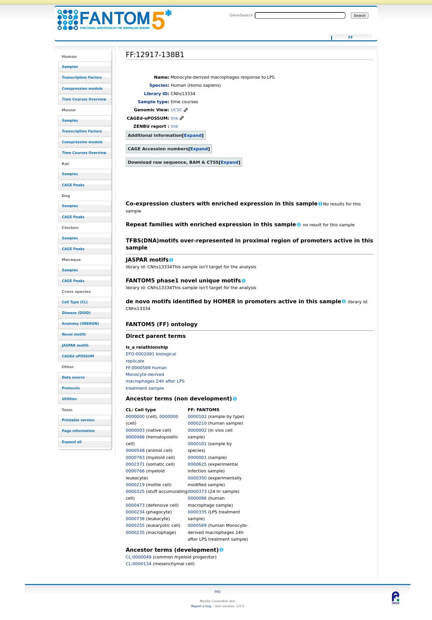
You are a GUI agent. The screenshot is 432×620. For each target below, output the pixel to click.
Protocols (71, 388)
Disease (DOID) (76, 313)
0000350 (197, 477)
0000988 (135, 436)
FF (350, 37)
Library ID (156, 93)
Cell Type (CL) (75, 302)
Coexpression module (82, 88)
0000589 (197, 525)
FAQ (218, 591)
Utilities (69, 399)
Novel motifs (74, 334)
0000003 (135, 430)
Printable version (78, 420)
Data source (73, 377)
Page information (78, 431)
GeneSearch (241, 15)
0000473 (135, 505)
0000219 (135, 484)
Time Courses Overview (84, 99)
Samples (70, 67)
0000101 (197, 443)
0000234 (135, 511)
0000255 (135, 525)
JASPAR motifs (75, 345)
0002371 (135, 464)
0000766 (135, 470)
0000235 (135, 532)
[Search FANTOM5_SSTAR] (300, 15)
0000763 (135, 457)
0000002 (197, 430)
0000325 (135, 491)
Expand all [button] (72, 442)
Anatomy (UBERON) (80, 323)
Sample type (153, 101)
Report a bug (201, 606)
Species (158, 85)
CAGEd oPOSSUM (78, 356)
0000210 (197, 423)
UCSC (176, 109)
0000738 (135, 518)
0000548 (135, 450)
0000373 (197, 491)
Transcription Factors (82, 77)
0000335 (197, 511)
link (174, 118)
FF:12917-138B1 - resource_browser (110, 16)
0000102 (197, 416)
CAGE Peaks (73, 185)
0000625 (197, 464)
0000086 (197, 498)
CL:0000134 (139, 563)
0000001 (197, 457)
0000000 (135, 416)
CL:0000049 (139, 556)
